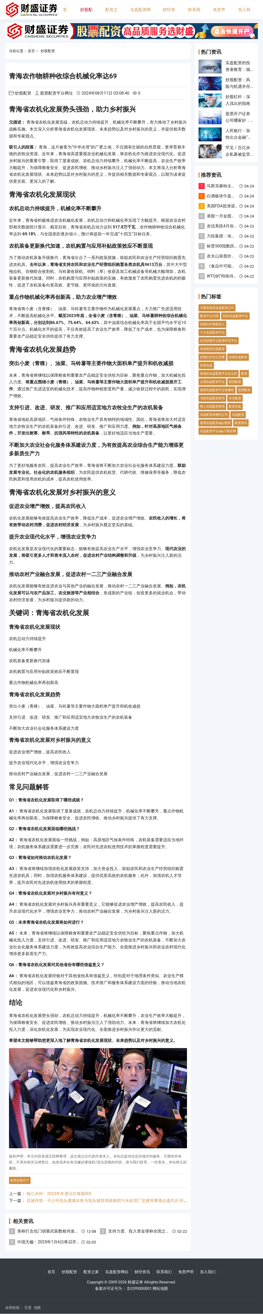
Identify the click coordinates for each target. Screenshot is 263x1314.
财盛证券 (135, 1282)
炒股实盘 (206, 365)
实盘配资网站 (140, 13)
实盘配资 (238, 415)
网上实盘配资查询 (212, 406)
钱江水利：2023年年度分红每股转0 (58, 1193)
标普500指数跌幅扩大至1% (231, 246)
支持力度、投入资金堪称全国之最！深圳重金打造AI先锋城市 (163, 1231)
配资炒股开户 (20, 1180)
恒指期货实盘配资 (212, 349)
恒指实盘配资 (238, 357)
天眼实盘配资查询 (212, 398)
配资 (244, 373)
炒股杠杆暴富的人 (212, 324)
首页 (65, 13)
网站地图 (160, 1288)
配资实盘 (235, 406)
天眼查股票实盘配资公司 (217, 308)
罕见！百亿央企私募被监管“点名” (238, 154)
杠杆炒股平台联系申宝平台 (218, 341)
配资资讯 (241, 423)
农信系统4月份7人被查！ (229, 226)
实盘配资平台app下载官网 (218, 431)
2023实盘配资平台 (235, 316)
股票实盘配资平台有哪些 (217, 390)
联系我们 (194, 13)
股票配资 (244, 390)
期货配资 (235, 382)
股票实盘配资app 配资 (215, 423)
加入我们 (244, 13)
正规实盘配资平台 (212, 382)
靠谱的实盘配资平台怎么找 (218, 373)
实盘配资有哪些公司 (214, 415)
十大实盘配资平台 (212, 332)
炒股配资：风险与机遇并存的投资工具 (238, 86)
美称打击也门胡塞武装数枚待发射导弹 (52, 1231)
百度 (28, 1308)
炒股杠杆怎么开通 (212, 357)
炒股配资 (86, 13)
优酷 (37, 1308)
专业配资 (235, 398)
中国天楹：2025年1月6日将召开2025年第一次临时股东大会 (72, 1241)
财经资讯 (169, 13)
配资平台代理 (209, 316)
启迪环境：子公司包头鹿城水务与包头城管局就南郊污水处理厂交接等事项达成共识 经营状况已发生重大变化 (125, 1200)
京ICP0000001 (139, 1288)
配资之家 (111, 13)
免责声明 (219, 13)
